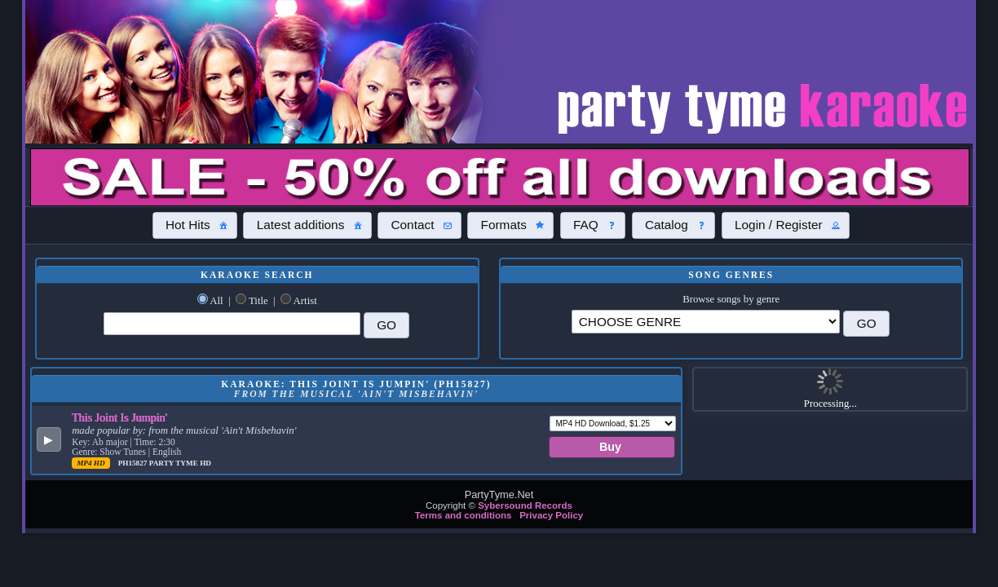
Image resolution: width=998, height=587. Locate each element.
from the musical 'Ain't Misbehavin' (222, 430)
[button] (194, 225)
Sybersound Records (525, 505)
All (216, 301)
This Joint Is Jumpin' (119, 417)
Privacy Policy (551, 515)
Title (258, 301)
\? (706, 321)
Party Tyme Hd (180, 463)
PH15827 (133, 463)
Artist (305, 301)
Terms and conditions (463, 515)
